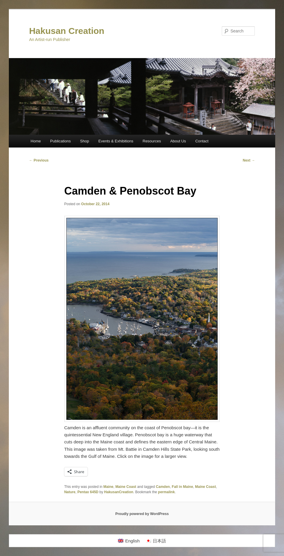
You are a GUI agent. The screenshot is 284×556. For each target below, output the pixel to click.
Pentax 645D (87, 492)
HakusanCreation (118, 492)
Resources (152, 141)
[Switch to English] (128, 541)
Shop (84, 141)
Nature (69, 492)
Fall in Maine (182, 487)
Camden (163, 487)
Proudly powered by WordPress (142, 514)
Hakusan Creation (66, 31)
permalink (166, 492)
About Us (178, 141)
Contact (202, 141)
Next (249, 160)
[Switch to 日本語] (156, 541)
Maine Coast (125, 487)
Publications (60, 141)
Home (36, 141)
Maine (108, 487)
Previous (39, 160)
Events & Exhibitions (115, 141)
